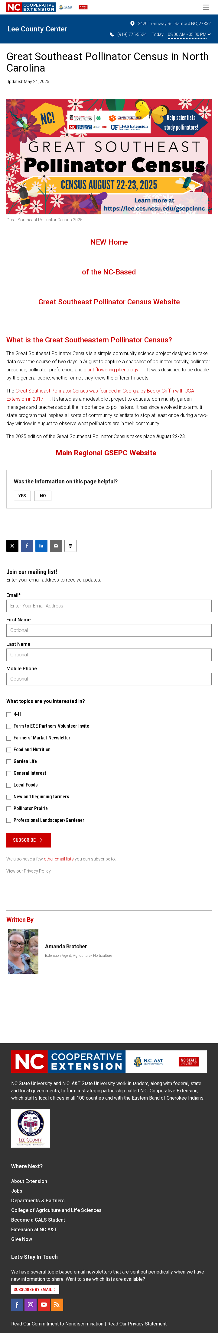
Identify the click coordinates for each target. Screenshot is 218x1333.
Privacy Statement (147, 1324)
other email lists (59, 859)
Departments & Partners (38, 1200)
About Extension (29, 1181)
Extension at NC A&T (34, 1229)
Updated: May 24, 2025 (27, 81)
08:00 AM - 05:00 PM (189, 34)
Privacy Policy (37, 871)
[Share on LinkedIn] (41, 546)
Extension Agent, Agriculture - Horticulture (78, 955)
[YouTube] (44, 1305)
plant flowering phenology (111, 370)
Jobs (16, 1191)
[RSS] (57, 1305)
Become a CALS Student (38, 1220)
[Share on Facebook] (27, 546)
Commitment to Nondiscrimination (67, 1324)
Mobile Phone (21, 668)
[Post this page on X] (12, 546)
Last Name (18, 644)
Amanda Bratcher (66, 946)
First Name (18, 620)
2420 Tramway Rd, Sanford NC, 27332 (170, 24)
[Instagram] (30, 1305)
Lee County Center (37, 29)
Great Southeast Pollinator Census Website (109, 302)
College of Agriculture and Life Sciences (56, 1210)
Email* (13, 595)
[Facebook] (17, 1305)
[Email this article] (56, 546)
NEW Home (109, 242)
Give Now (21, 1239)
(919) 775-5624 (128, 34)
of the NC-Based (109, 272)
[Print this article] (70, 546)
